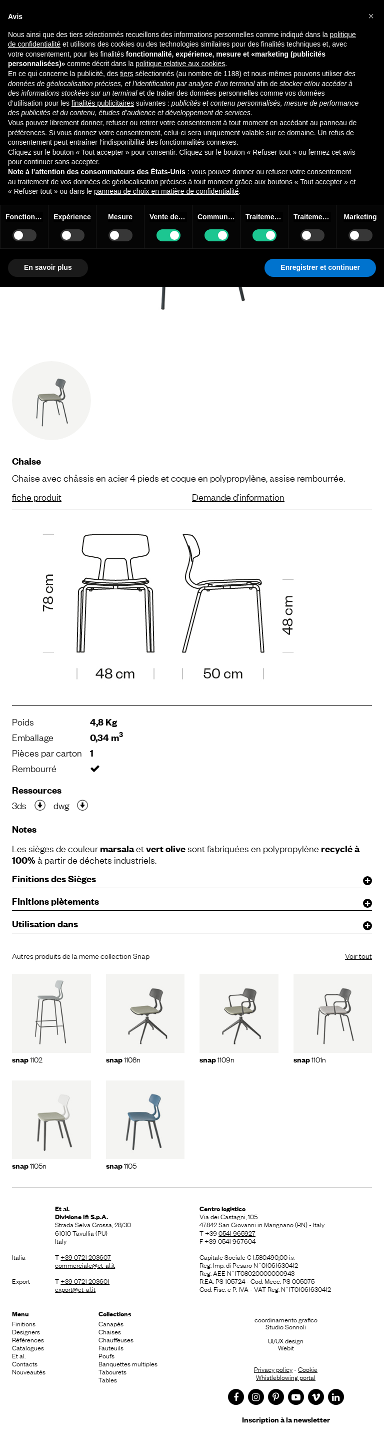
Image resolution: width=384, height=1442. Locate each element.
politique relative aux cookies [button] (180, 64)
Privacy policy (273, 1369)
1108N (123, 1058)
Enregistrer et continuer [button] (320, 267)
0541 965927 (237, 1233)
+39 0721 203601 (85, 1281)
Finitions (24, 1323)
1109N (217, 1058)
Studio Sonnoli (286, 1326)
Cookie (308, 1369)
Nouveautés (29, 1371)
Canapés (111, 1323)
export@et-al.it (75, 1289)
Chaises (109, 1331)
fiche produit (37, 497)
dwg (61, 805)
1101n (310, 1058)
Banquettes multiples (128, 1363)
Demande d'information (238, 497)
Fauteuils (111, 1347)
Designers (26, 1331)
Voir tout (358, 955)
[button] (371, 16)
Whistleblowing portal (286, 1377)
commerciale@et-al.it (85, 1265)
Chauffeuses (116, 1339)
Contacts (25, 1363)
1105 (121, 1165)
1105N (29, 1165)
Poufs (106, 1355)
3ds (19, 805)
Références (28, 1339)
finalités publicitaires (103, 103)
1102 (27, 1058)
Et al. (19, 1355)
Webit (286, 1347)
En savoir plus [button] (48, 267)
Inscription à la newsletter (286, 1419)
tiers (126, 74)
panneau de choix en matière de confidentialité (166, 191)
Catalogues (28, 1347)
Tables (107, 1379)
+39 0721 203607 (85, 1257)
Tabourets (112, 1371)
